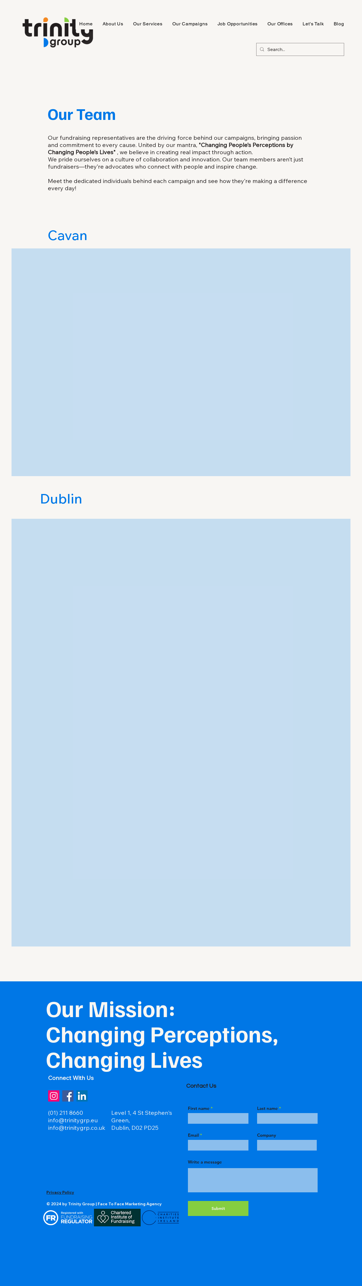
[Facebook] (67, 1096)
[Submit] (218, 1208)
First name (199, 1108)
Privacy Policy (60, 1192)
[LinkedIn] (82, 1096)
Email (193, 1135)
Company (266, 1135)
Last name (267, 1108)
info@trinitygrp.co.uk (76, 1127)
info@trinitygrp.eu (73, 1120)
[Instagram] (53, 1096)
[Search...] (299, 49)
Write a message (205, 1162)
